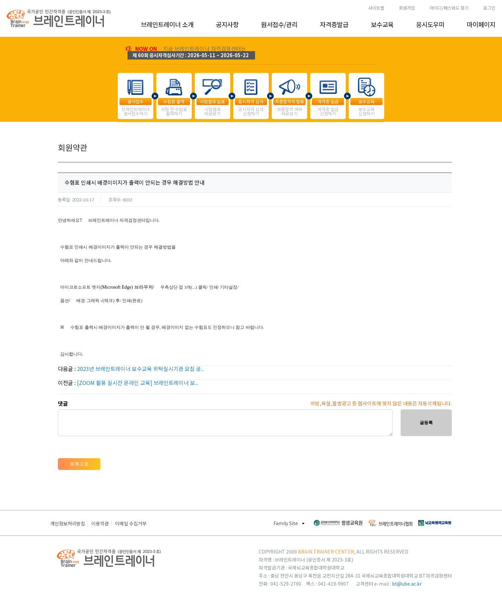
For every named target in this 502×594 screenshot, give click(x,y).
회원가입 (407, 8)
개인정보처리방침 (67, 523)
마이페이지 (481, 24)
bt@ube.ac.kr (407, 583)
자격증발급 (334, 24)
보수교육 (382, 24)
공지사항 (227, 24)
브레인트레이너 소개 (167, 24)
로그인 (489, 8)
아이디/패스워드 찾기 (449, 8)
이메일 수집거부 (131, 523)
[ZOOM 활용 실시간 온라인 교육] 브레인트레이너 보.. (137, 383)
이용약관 (100, 523)
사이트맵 (376, 8)
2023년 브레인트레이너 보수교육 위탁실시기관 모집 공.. (140, 369)
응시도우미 (430, 24)
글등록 (426, 422)
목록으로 (79, 464)
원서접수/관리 (279, 24)
